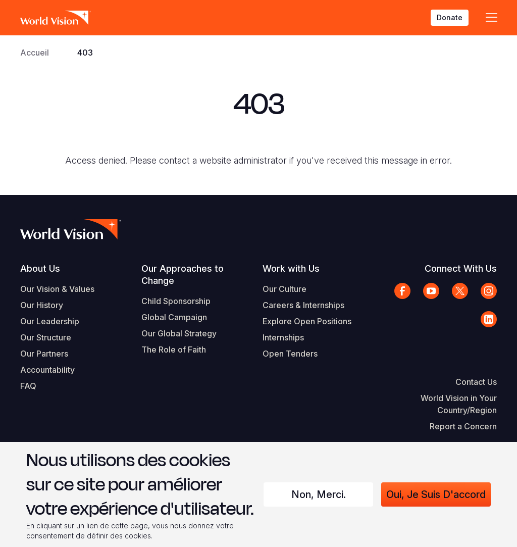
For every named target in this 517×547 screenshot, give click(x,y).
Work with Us (291, 268)
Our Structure (45, 337)
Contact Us (476, 382)
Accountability (47, 370)
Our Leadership (49, 321)
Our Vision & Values (57, 289)
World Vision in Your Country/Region (459, 404)
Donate (449, 17)
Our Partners (44, 354)
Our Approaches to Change (182, 274)
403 (85, 52)
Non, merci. (318, 494)
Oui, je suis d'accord (436, 494)
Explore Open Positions (307, 321)
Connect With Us (461, 268)
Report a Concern (463, 426)
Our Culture (284, 289)
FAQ (28, 386)
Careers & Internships (303, 305)
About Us (40, 268)
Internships (283, 337)
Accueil (34, 52)
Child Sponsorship (176, 301)
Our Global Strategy (179, 333)
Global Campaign (174, 317)
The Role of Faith (173, 349)
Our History (41, 305)
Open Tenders (290, 354)
